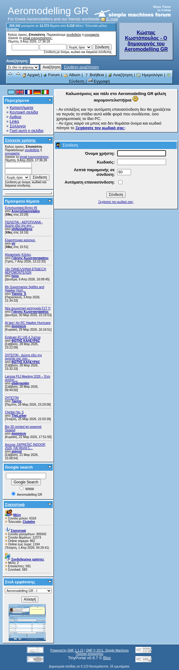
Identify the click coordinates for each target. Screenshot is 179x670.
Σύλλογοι (18, 126)
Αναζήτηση (120, 74)
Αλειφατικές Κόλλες (18, 254)
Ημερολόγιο (149, 74)
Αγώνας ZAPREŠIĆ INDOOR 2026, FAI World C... (25, 446)
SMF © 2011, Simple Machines (107, 650)
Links (14, 121)
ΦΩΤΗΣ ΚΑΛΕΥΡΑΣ (25, 340)
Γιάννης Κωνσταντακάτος (30, 258)
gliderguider (20, 383)
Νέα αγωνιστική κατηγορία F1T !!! (28, 308)
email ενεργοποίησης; (38, 38)
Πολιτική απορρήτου (89, 654)
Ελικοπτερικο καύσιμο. (20, 240)
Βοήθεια (94, 74)
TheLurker (19, 415)
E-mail (109, 19)
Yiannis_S (18, 294)
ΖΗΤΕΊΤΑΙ (12, 397)
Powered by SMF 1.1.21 (66, 650)
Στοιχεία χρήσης (20, 140)
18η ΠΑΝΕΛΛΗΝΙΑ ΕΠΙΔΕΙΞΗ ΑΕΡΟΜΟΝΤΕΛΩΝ (25, 270)
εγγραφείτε (91, 34)
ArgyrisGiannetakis (25, 211)
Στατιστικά (15, 504)
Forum (51, 74)
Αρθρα (15, 116)
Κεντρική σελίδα (24, 112)
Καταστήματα (21, 107)
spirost (16, 451)
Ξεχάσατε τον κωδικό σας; (116, 202)
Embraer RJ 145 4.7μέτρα (22, 337)
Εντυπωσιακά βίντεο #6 (21, 207)
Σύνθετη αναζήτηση (81, 67)
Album (72, 74)
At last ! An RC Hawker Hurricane (28, 323)
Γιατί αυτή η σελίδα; (27, 130)
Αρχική (30, 74)
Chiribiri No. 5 (14, 412)
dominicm (18, 326)
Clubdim (12, 29)
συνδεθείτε (73, 34)
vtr (13, 243)
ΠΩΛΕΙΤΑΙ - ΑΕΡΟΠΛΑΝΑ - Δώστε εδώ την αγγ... (24, 224)
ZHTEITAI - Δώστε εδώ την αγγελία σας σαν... (23, 357)
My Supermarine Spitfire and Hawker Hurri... (24, 288)
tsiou (15, 276)
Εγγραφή (99, 81)
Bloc (107, 658)
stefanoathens (21, 229)
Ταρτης (16, 401)
